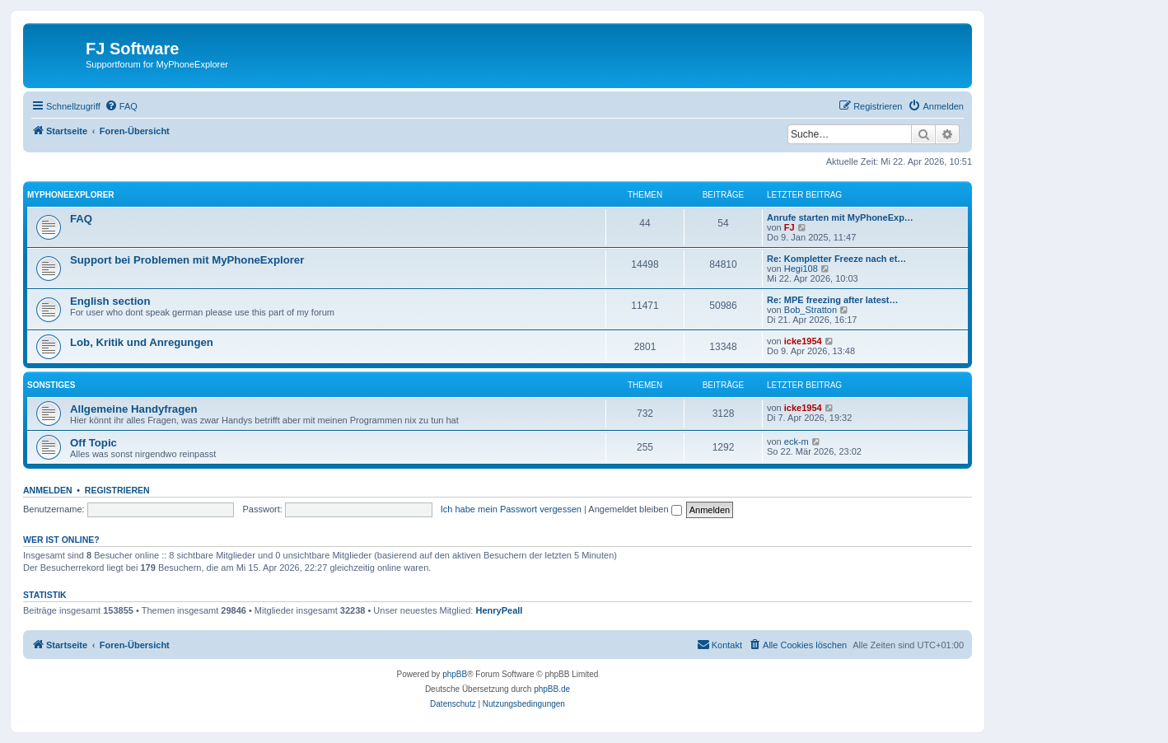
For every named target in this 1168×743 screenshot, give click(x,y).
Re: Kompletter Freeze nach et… (836, 259)
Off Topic (93, 443)
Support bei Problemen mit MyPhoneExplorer (187, 260)
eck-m (796, 441)
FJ (789, 227)
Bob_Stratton (810, 310)
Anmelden (47, 490)
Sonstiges (51, 385)
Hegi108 (801, 268)
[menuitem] (121, 106)
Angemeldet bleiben (634, 509)
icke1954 (803, 341)
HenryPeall (499, 610)
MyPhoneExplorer (70, 194)
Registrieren (117, 490)
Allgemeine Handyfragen (134, 409)
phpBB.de (552, 689)
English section (110, 301)
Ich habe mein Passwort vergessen (511, 509)
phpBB (454, 674)
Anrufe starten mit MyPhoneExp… (840, 217)
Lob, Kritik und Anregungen (141, 342)
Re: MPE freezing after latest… (833, 300)
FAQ (81, 219)
